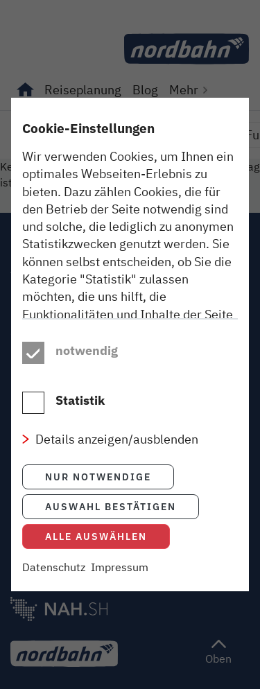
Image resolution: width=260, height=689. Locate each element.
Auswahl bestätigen (110, 506)
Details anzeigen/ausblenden (116, 438)
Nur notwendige (98, 476)
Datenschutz (53, 567)
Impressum (119, 567)
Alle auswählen (96, 536)
